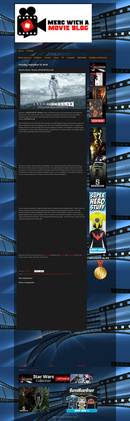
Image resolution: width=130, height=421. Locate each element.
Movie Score (64, 274)
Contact (30, 51)
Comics (47, 58)
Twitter (63, 255)
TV (63, 58)
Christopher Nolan (28, 274)
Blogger (75, 417)
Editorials (81, 58)
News (56, 58)
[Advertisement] (52, 347)
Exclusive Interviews (98, 58)
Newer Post (23, 366)
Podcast (70, 58)
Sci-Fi (70, 274)
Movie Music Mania (54, 274)
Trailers (37, 58)
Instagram (71, 255)
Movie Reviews (24, 58)
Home (21, 51)
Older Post (81, 366)
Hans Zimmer (38, 274)
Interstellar (45, 274)
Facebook (47, 255)
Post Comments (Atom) (32, 370)
